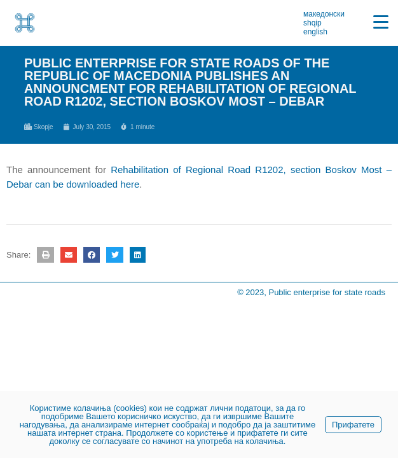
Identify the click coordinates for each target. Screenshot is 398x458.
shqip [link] (312, 22)
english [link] (315, 31)
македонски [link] (324, 14)
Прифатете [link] (353, 424)
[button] (45, 255)
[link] (25, 22)
